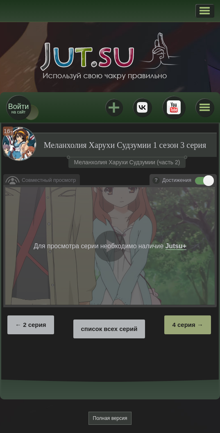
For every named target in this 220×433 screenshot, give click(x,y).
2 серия (34, 324)
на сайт (18, 108)
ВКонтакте (142, 107)
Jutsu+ (113, 107)
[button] (204, 10)
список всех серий (109, 328)
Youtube (173, 107)
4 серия (183, 324)
